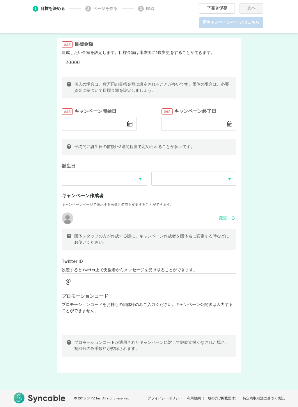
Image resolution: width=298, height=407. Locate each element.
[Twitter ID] (153, 280)
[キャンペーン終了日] (195, 123)
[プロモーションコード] (149, 321)
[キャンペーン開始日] (95, 123)
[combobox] (104, 182)
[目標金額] (149, 63)
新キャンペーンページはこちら (231, 22)
